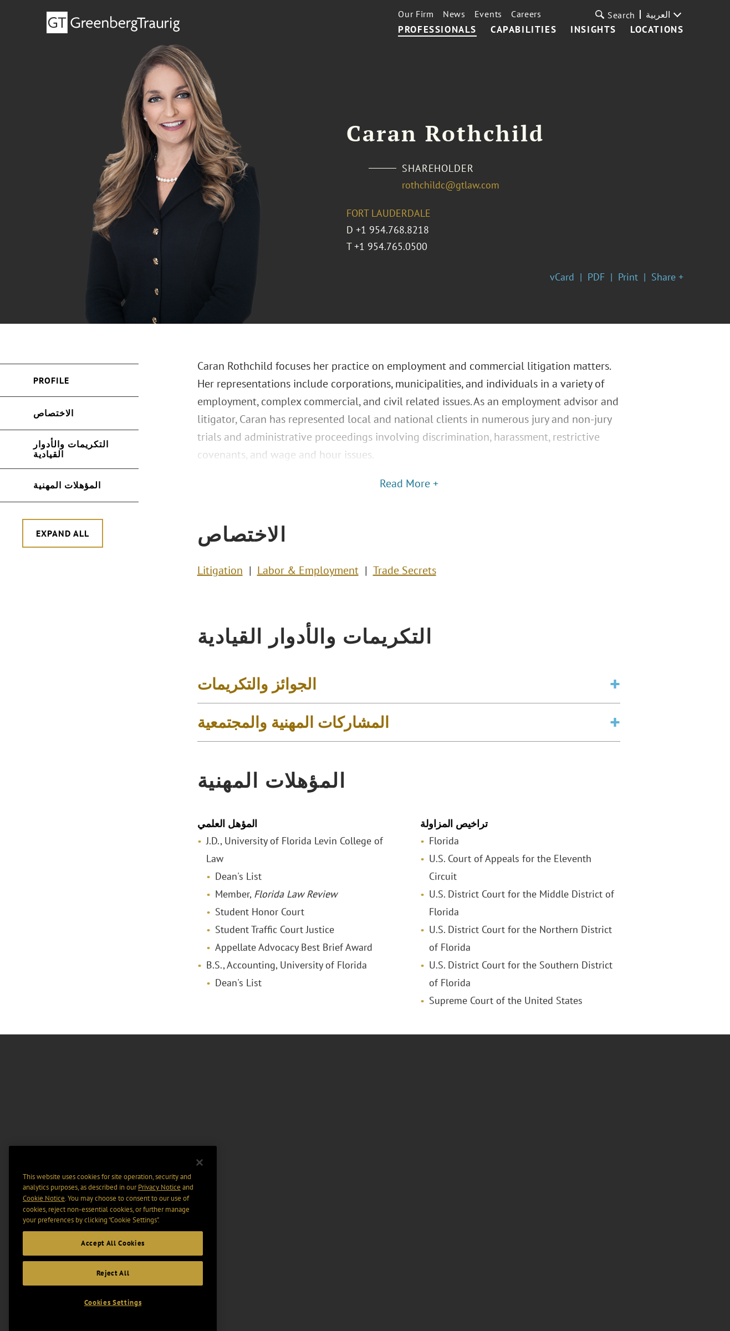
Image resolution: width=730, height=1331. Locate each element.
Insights (593, 29)
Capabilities (524, 29)
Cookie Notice (44, 1228)
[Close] (199, 1193)
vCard (562, 277)
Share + (667, 277)
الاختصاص (53, 413)
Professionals (437, 29)
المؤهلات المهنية (67, 485)
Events (488, 14)
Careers (526, 14)
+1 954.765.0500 (390, 246)
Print (628, 277)
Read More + (409, 483)
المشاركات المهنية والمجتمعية (293, 733)
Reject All (113, 1303)
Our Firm (416, 14)
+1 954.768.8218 (392, 229)
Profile (51, 380)
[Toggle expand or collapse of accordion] (615, 696)
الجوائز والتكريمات (256, 695)
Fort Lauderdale (388, 213)
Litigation (220, 575)
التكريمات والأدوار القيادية (71, 449)
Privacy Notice (159, 1217)
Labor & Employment (308, 575)
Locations (656, 29)
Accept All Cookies (113, 1273)
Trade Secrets (404, 575)
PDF (596, 277)
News (454, 14)
